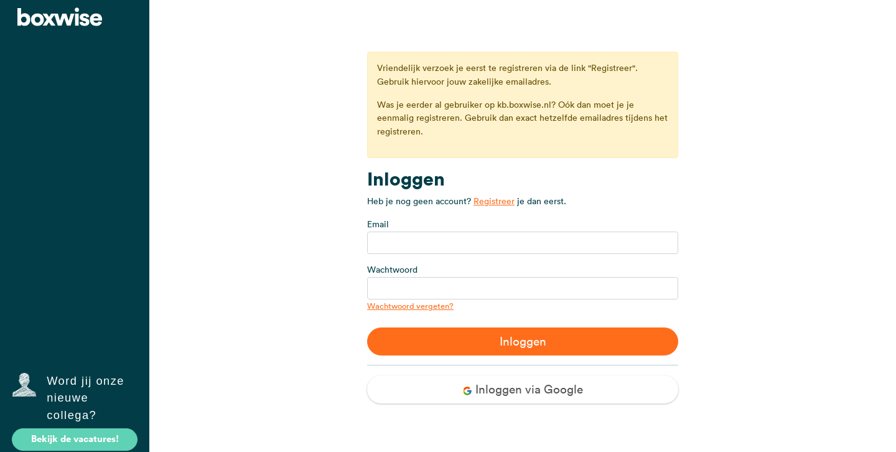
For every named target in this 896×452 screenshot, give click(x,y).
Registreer (494, 201)
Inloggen (523, 341)
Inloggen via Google (522, 389)
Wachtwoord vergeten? (410, 306)
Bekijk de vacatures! (75, 438)
